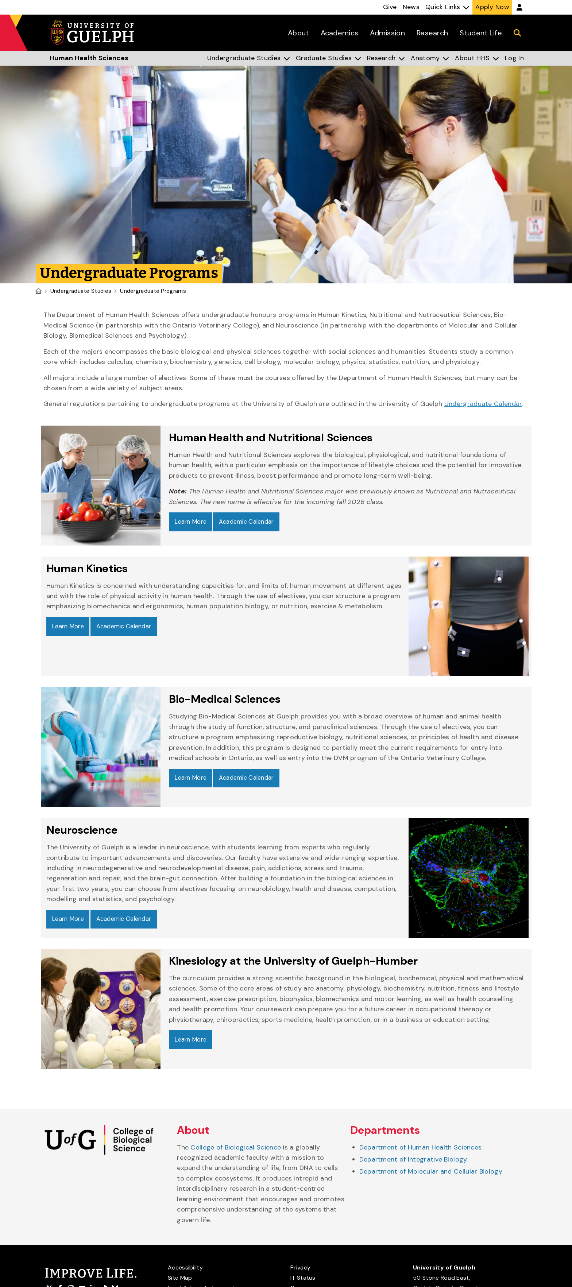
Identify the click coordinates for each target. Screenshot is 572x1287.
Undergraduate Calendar (483, 403)
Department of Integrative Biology (413, 1160)
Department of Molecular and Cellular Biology (430, 1173)
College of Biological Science (235, 1148)
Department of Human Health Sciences (420, 1148)
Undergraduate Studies (80, 291)
